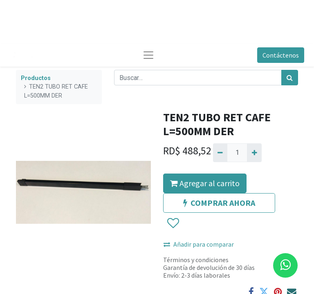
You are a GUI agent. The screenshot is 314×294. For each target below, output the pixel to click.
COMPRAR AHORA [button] (219, 203)
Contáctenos (280, 55)
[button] (173, 223)
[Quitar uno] (220, 152)
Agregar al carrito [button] (205, 183)
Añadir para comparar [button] (199, 244)
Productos (36, 78)
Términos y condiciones (196, 260)
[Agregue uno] (254, 152)
